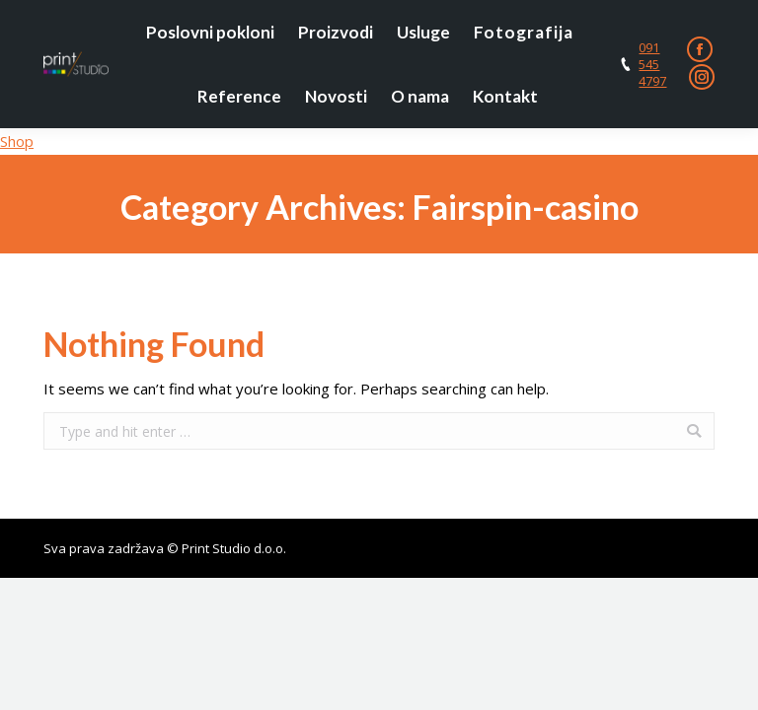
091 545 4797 (652, 64)
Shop (17, 141)
